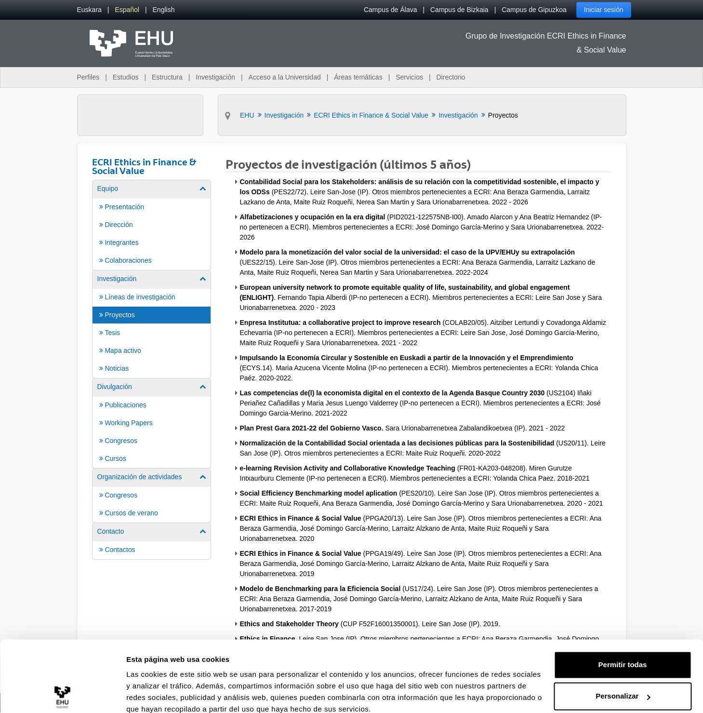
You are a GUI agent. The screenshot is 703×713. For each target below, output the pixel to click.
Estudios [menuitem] (126, 77)
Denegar (622, 686)
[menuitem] (89, 10)
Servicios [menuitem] (409, 77)
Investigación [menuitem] (215, 77)
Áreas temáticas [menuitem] (358, 77)
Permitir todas (622, 623)
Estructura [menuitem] (167, 77)
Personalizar (623, 654)
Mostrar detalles (154, 694)
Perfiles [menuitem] (88, 77)
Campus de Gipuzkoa (534, 9)
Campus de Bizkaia (459, 9)
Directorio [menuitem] (451, 77)
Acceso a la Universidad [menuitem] (285, 77)
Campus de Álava (390, 9)
